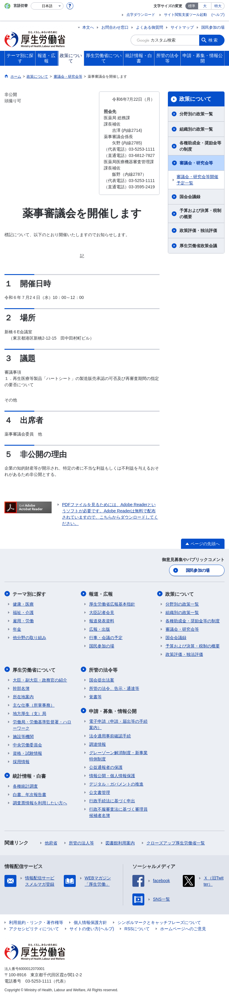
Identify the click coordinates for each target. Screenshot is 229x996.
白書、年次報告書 (29, 792)
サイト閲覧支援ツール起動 (185, 15)
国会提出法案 (101, 678)
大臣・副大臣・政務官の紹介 (40, 678)
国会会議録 (190, 196)
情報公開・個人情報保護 (112, 774)
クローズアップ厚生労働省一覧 (175, 841)
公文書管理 (99, 790)
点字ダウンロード (140, 15)
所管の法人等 (81, 841)
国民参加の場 (213, 27)
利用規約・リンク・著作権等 (36, 920)
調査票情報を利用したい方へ (40, 801)
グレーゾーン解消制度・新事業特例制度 (118, 754)
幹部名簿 (21, 687)
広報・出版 (99, 628)
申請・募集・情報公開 (113, 709)
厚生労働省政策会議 (198, 245)
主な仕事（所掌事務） (34, 704)
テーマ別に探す (29, 593)
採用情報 (21, 760)
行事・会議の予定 (106, 637)
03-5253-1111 (38, 979)
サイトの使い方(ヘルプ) (91, 927)
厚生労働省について (34, 668)
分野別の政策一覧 (196, 113)
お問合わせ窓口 (115, 27)
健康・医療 (23, 603)
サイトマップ (182, 27)
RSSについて (137, 927)
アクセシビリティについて (34, 927)
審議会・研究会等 (196, 163)
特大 (218, 6)
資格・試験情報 (27, 752)
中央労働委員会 (27, 743)
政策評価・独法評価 (198, 230)
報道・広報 (101, 593)
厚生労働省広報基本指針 (112, 603)
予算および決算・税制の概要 (200, 213)
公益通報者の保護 (106, 765)
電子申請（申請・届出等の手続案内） (118, 722)
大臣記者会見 (101, 611)
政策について (195, 99)
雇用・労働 (23, 620)
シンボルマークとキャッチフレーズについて (159, 920)
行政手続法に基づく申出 (112, 799)
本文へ (88, 27)
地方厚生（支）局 (29, 712)
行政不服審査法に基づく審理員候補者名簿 (118, 810)
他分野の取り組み (29, 637)
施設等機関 (23, 735)
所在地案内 (23, 695)
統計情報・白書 (29, 774)
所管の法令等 (103, 668)
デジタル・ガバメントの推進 (116, 782)
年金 (17, 628)
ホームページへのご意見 (183, 927)
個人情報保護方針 (90, 920)
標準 (191, 6)
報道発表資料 (101, 620)
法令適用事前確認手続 (110, 734)
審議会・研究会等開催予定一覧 (197, 179)
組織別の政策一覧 (196, 129)
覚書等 (95, 695)
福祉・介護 (23, 611)
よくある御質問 (149, 27)
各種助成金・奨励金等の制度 (200, 146)
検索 (213, 40)
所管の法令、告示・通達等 (114, 687)
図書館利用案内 (120, 841)
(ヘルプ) (218, 15)
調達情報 (97, 742)
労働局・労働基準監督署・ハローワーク (42, 723)
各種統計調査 (25, 784)
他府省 (51, 841)
